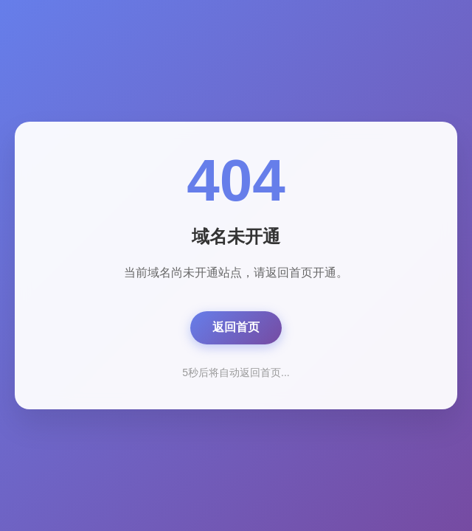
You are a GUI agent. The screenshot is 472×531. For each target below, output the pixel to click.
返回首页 (236, 327)
